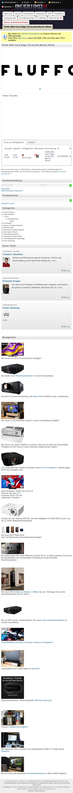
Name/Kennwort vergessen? (12, 191)
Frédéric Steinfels (13, 254)
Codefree (42, 18)
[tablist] (36, 152)
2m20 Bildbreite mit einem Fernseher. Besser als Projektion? (27, 642)
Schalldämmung (13, 219)
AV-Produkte (7, 223)
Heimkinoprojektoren (36, 773)
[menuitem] (10, 2)
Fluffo (12, 221)
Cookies (36, 787)
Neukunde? (5, 189)
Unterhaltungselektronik (11, 234)
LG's (19, 493)
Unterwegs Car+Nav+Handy (12, 236)
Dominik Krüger (12, 281)
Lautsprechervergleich (18, 727)
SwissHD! (35, 669)
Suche (18, 14)
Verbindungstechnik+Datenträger (14, 238)
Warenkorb (55, 18)
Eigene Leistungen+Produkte (12, 225)
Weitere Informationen (36, 791)
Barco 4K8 (37, 396)
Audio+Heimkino (8, 214)
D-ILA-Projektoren (49, 468)
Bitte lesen (22, 38)
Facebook (7, 787)
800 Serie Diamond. (43, 700)
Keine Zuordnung (9, 241)
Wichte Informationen (31, 34)
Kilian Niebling (11, 308)
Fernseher (28, 14)
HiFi (49, 14)
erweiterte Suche (7, 203)
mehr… (55, 261)
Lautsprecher (10, 18)
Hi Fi (7, 216)
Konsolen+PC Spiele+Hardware (13, 230)
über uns (8, 14)
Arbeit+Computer (9, 212)
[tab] (14, 142)
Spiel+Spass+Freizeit (10, 232)
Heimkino (40, 14)
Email (63, 270)
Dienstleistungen (27, 18)
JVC (3, 468)
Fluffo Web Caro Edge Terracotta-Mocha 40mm (27, 27)
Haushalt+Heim (8, 227)
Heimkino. (5, 751)
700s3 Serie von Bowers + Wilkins (24, 592)
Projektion (59, 14)
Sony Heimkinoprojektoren (22, 376)
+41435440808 (9, 783)
